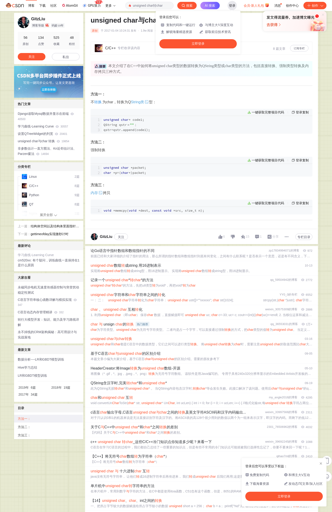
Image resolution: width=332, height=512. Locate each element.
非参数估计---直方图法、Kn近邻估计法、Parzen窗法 (47, 151)
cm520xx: (25, 260)
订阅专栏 (299, 48)
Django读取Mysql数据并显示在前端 (46, 116)
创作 (315, 5)
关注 (121, 237)
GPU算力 (92, 4)
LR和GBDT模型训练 (32, 375)
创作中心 (292, 5)
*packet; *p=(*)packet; (125, 170)
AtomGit (69, 5)
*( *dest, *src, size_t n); (154, 210)
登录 (232, 5)
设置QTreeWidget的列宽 (42, 134)
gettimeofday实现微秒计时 (49, 234)
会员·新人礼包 (256, 5)
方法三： (24, 435)
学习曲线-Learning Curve (43, 126)
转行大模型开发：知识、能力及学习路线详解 (48, 322)
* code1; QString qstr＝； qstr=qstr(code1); (127, 125)
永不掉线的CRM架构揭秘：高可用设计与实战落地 (47, 334)
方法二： (24, 427)
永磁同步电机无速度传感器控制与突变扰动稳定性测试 (48, 289)
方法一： (24, 418)
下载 (42, 5)
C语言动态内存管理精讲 (41, 312)
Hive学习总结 (27, 367)
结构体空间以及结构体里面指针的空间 (55, 226)
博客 (31, 5)
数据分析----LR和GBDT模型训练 (41, 359)
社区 (53, 5)
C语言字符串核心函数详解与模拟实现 (47, 302)
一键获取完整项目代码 (268, 112)
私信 (65, 57)
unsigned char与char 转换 (43, 141)
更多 (110, 5)
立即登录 (198, 43)
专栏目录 (303, 237)
